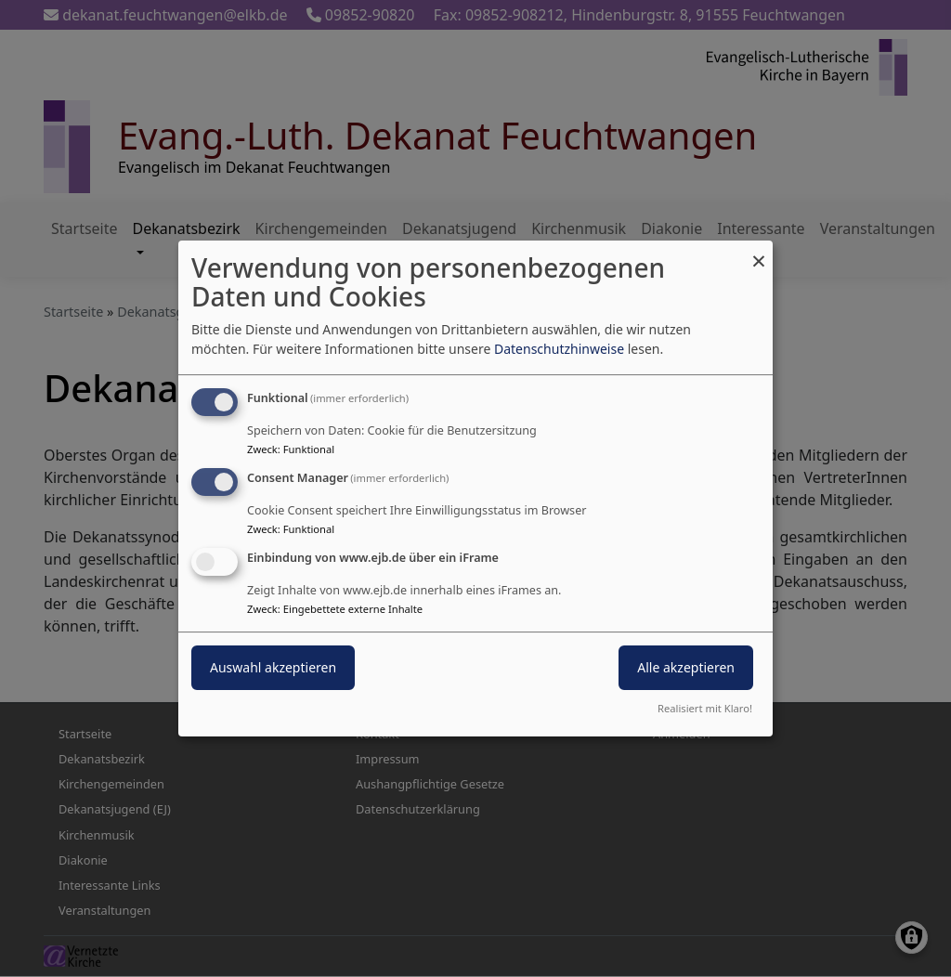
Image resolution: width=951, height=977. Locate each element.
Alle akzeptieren (686, 667)
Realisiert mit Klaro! (705, 708)
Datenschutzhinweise (559, 349)
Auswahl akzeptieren (273, 667)
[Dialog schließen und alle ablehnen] (759, 252)
